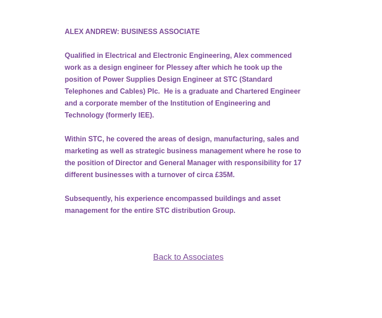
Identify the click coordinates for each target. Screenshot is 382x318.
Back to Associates (188, 256)
